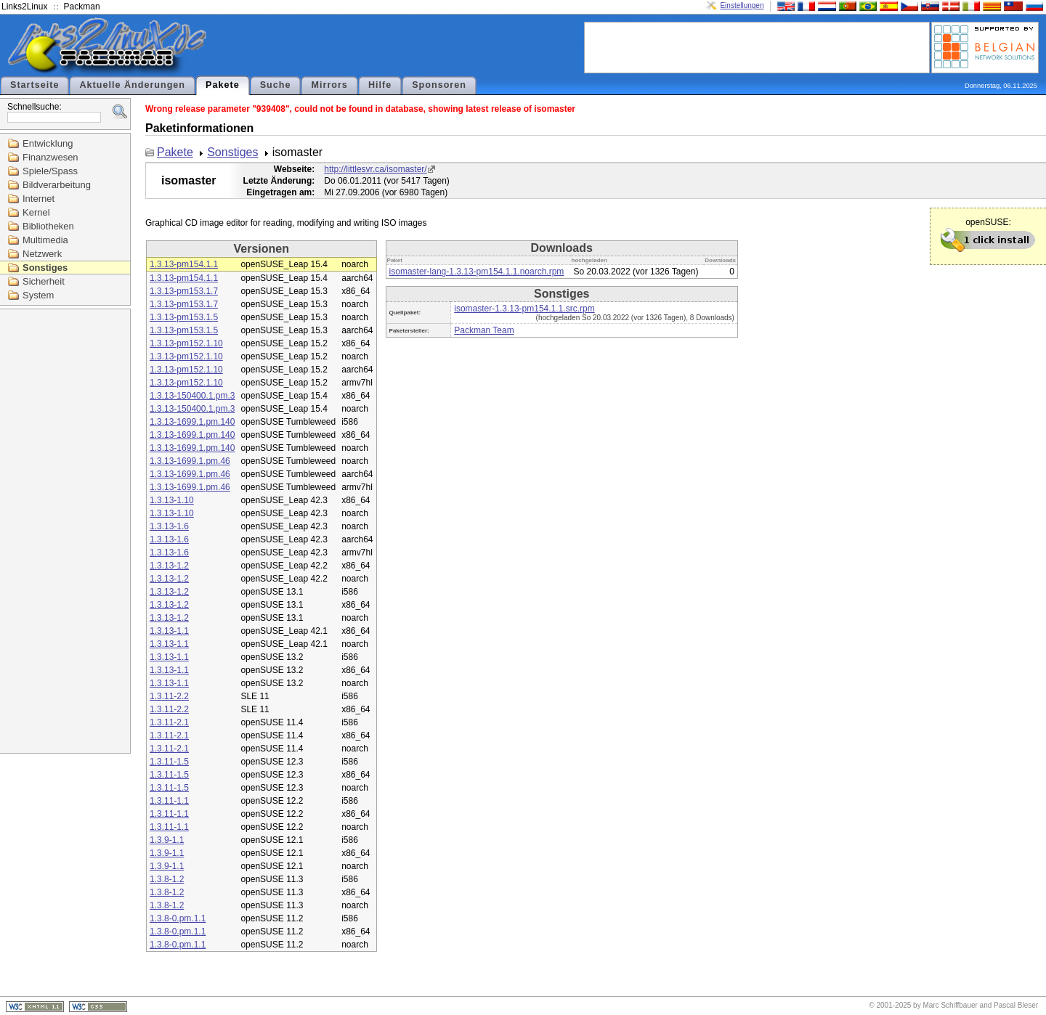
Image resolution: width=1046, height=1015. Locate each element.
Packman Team (484, 330)
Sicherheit (44, 281)
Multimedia (45, 240)
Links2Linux (24, 6)
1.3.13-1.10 (172, 500)
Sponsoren (439, 85)
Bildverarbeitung (57, 184)
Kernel (36, 212)
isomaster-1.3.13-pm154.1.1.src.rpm (524, 308)
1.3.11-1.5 (169, 762)
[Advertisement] (757, 46)
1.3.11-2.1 (169, 722)
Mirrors (329, 85)
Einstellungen (741, 5)
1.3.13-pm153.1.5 (184, 317)
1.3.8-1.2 (167, 879)
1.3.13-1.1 (169, 631)
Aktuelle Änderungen (132, 85)
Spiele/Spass (50, 171)
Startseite (34, 85)
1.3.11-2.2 (169, 696)
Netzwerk (42, 253)
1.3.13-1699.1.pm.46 (190, 461)
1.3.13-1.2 (169, 566)
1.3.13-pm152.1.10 (186, 343)
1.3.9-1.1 (167, 840)
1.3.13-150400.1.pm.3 (192, 396)
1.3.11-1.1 (169, 801)
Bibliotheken (48, 226)
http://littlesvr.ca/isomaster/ (375, 169)
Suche (275, 85)
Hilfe (380, 85)
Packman (82, 6)
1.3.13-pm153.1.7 (184, 291)
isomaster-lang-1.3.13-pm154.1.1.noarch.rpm (476, 271)
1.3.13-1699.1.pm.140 (192, 422)
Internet (38, 198)
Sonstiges (45, 267)
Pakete (223, 85)
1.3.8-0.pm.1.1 (178, 918)
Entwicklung (48, 143)
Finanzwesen (50, 157)
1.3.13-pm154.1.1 (184, 264)
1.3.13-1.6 (169, 526)
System (38, 295)
